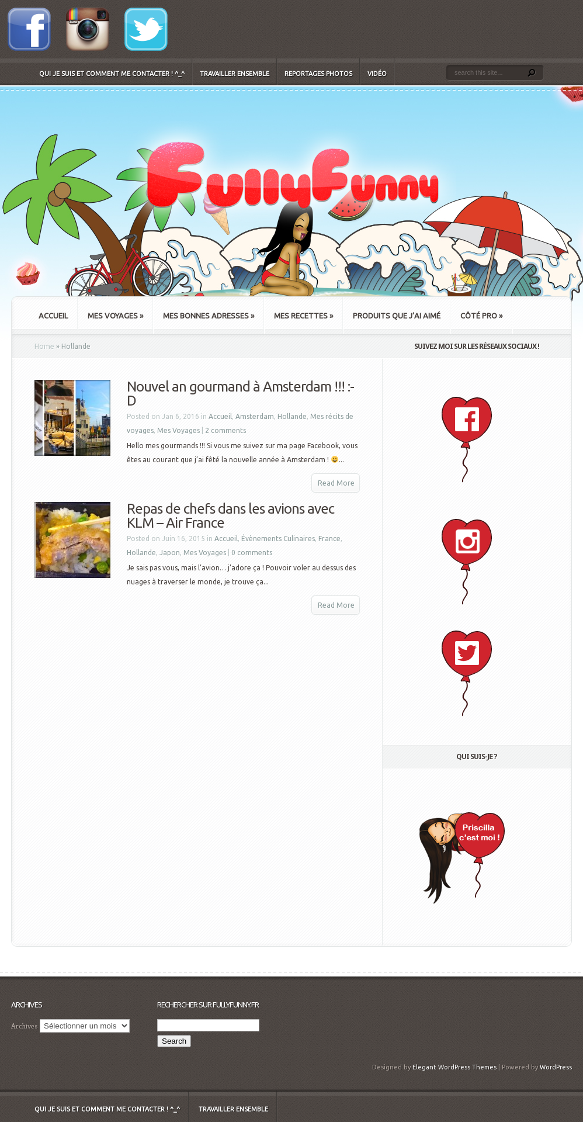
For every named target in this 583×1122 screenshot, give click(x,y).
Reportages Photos (318, 73)
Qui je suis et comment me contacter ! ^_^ (112, 73)
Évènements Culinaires (278, 538)
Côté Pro (481, 315)
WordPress (556, 1067)
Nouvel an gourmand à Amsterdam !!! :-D (240, 393)
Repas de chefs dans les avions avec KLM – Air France (230, 516)
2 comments (225, 430)
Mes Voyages (115, 315)
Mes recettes (303, 315)
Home (44, 346)
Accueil (53, 315)
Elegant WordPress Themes (454, 1067)
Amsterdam (254, 416)
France (329, 538)
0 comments (251, 552)
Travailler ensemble (234, 73)
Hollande (292, 416)
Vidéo (377, 73)
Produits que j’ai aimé (396, 315)
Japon (169, 552)
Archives (24, 1026)
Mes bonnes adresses (208, 315)
